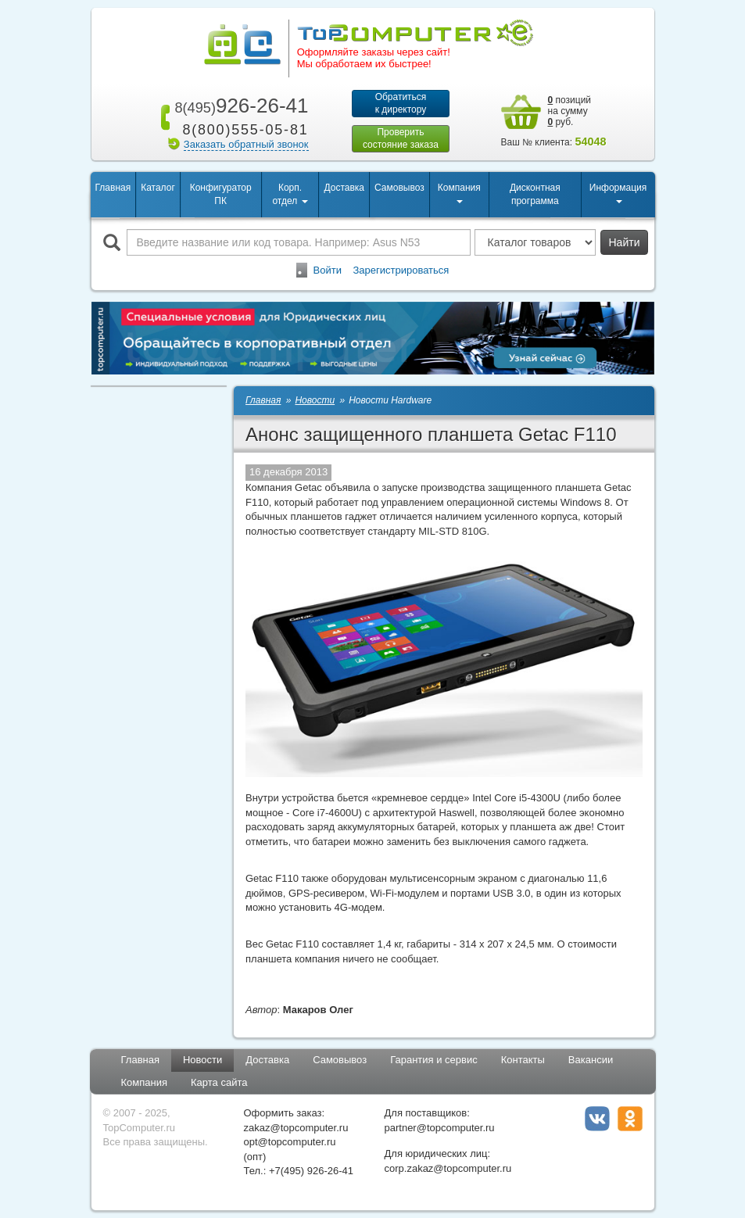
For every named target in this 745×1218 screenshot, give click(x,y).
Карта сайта (219, 1082)
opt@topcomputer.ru (290, 1142)
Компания (144, 1082)
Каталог (158, 187)
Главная (113, 187)
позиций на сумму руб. (570, 111)
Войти (327, 270)
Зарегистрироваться (401, 270)
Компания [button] (459, 192)
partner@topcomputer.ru (440, 1128)
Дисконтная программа (535, 194)
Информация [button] (618, 192)
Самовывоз (399, 187)
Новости (202, 1060)
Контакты (523, 1060)
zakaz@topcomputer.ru (296, 1128)
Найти (624, 242)
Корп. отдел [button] (289, 194)
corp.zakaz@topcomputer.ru (448, 1168)
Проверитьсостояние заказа (401, 138)
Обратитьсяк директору (401, 103)
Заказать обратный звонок (246, 144)
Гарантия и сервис (434, 1060)
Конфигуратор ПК (221, 194)
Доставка (344, 187)
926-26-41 (238, 105)
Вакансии (590, 1060)
